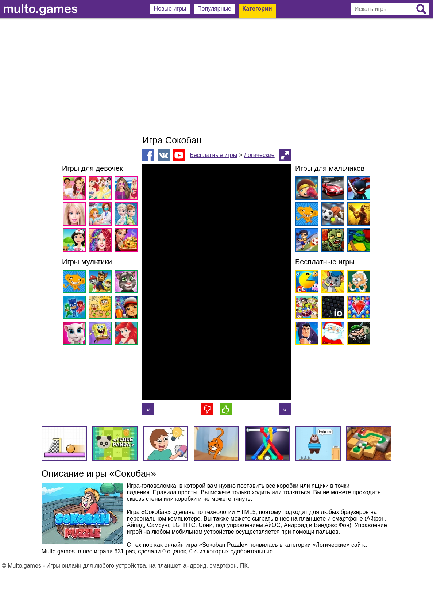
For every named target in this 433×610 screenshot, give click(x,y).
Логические (259, 155)
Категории (257, 8)
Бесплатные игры (213, 155)
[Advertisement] (216, 77)
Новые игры (170, 8)
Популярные (214, 8)
